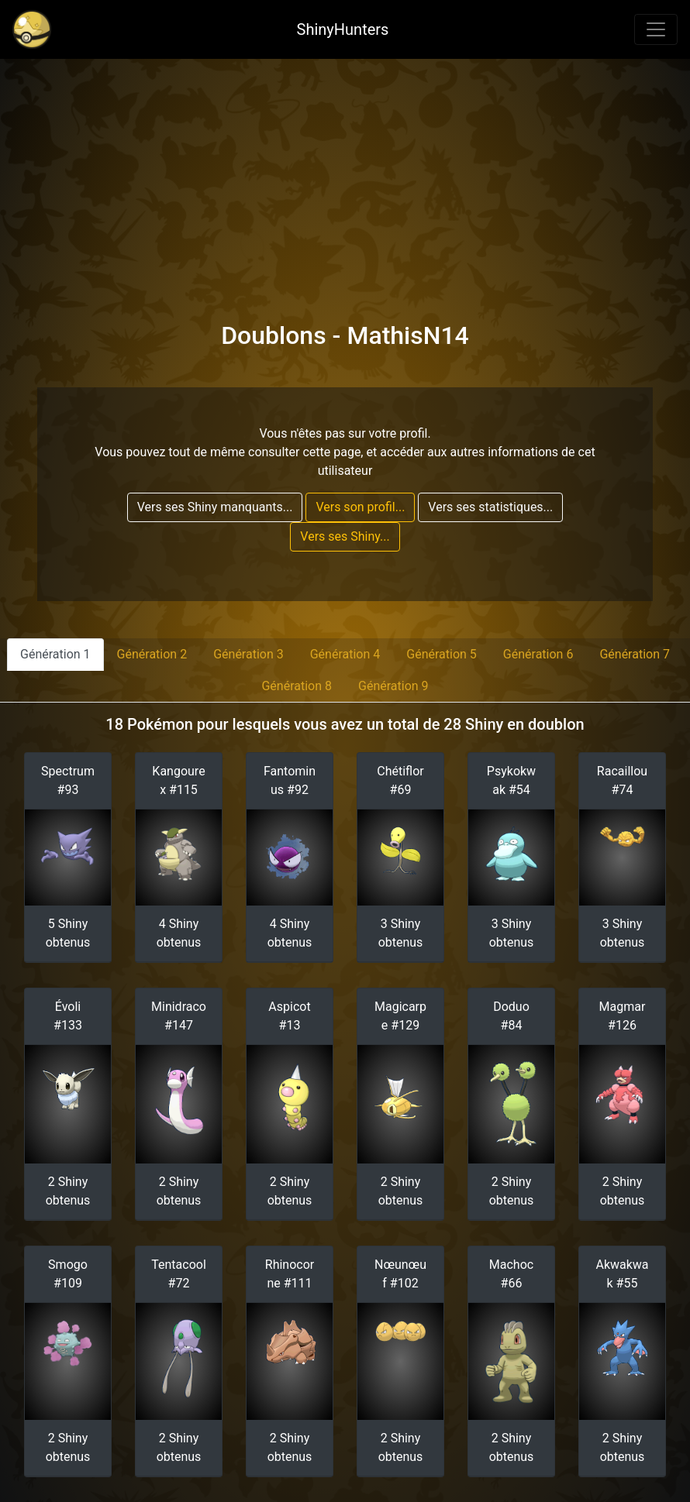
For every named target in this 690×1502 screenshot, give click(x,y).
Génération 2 (152, 654)
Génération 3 (248, 654)
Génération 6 (538, 654)
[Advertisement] (345, 175)
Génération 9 (393, 686)
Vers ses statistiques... (490, 507)
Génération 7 (634, 654)
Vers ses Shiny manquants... (215, 507)
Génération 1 (55, 654)
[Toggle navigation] (656, 29)
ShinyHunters (343, 29)
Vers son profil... (360, 507)
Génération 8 (296, 686)
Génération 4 (345, 654)
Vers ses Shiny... (344, 536)
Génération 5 (441, 654)
